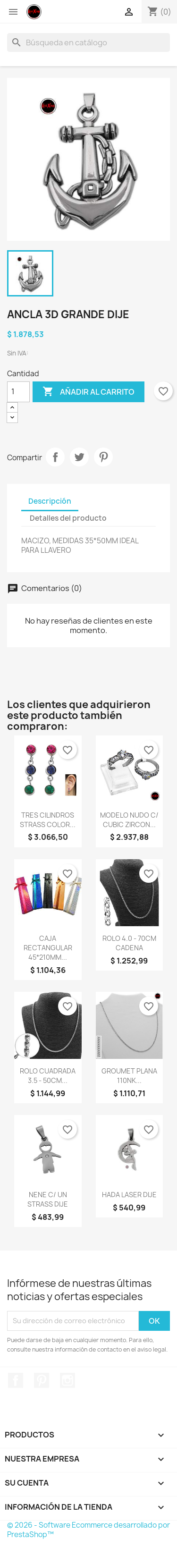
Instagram (67, 1380)
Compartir (55, 457)
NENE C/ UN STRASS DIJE (47, 1199)
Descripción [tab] (49, 501)
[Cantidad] (18, 391)
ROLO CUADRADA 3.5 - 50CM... (48, 1075)
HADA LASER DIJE (129, 1194)
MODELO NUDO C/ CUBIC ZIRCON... (129, 820)
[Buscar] (88, 42)
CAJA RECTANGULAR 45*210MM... (48, 948)
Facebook (15, 1380)
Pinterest (103, 457)
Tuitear (79, 457)
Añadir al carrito (88, 392)
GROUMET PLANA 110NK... (129, 1075)
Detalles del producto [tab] (68, 518)
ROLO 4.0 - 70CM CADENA (129, 943)
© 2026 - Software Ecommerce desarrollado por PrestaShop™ (88, 1529)
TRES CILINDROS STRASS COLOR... (48, 820)
